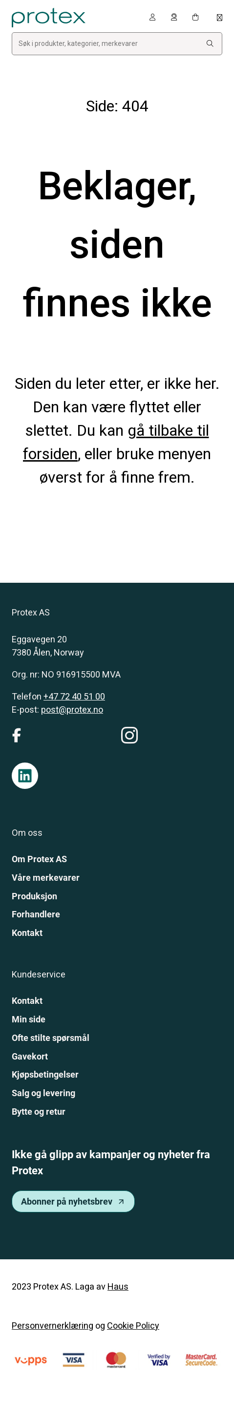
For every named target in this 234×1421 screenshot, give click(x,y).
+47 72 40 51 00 (74, 696)
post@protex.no (72, 709)
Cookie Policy (133, 1325)
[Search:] (210, 43)
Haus (117, 1286)
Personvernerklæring (52, 1325)
